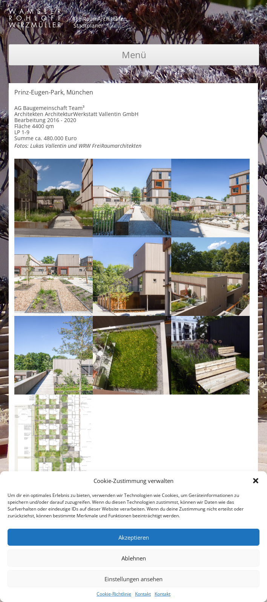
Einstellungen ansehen (133, 579)
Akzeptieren (133, 537)
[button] (255, 480)
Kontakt (143, 594)
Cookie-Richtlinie (114, 594)
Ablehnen (133, 558)
